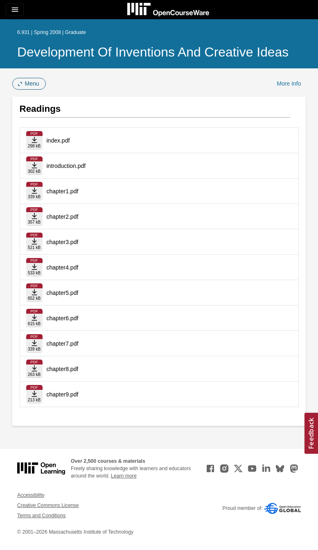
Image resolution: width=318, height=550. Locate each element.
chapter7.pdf (63, 343)
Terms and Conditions (41, 515)
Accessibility (31, 495)
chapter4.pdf (63, 267)
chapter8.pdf (63, 369)
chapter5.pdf (63, 293)
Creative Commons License (48, 505)
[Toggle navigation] (15, 10)
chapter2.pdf (63, 216)
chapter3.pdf (63, 242)
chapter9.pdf (63, 394)
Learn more (124, 476)
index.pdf (58, 140)
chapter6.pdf (63, 318)
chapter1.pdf (63, 191)
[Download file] (34, 140)
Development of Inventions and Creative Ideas (153, 52)
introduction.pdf (66, 166)
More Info (289, 83)
